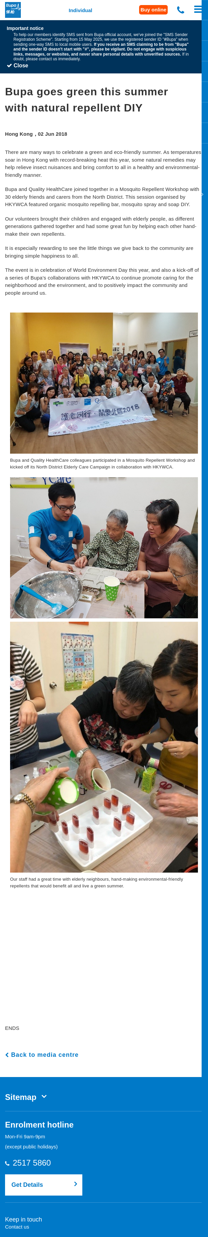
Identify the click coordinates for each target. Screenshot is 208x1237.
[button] (104, 382)
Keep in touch (23, 1218)
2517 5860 (38, 1162)
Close (17, 65)
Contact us (17, 1226)
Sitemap (20, 1096)
